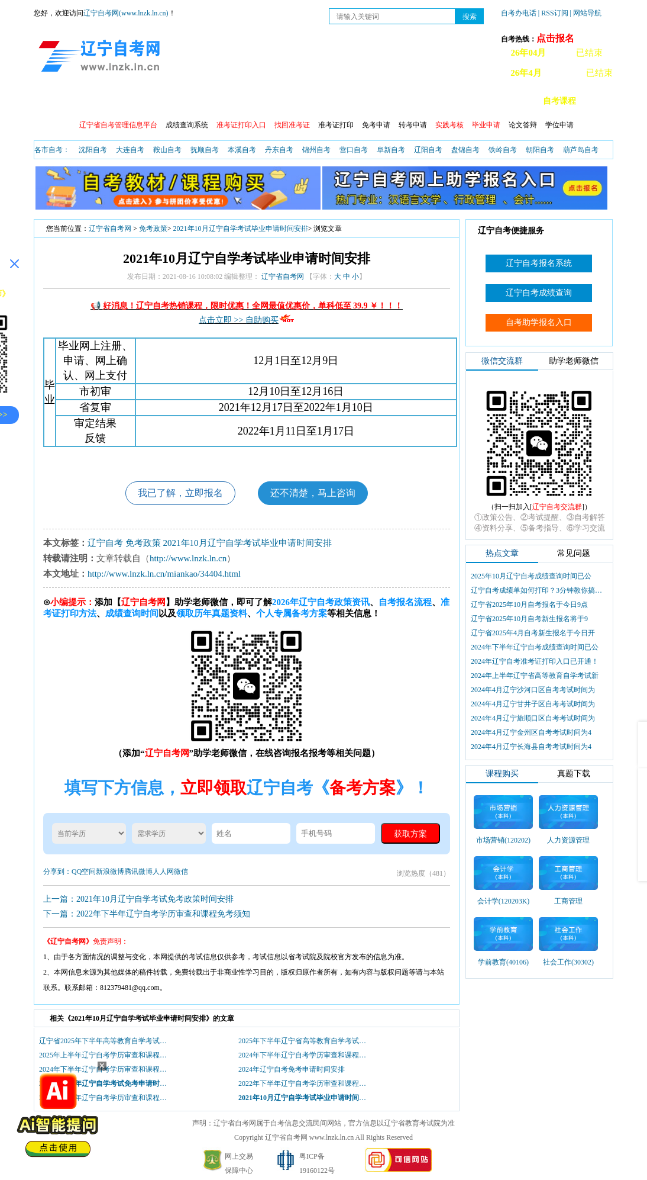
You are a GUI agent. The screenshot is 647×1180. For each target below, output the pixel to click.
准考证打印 (336, 125)
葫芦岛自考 (581, 150)
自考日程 (246, 101)
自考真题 (398, 101)
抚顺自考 (204, 150)
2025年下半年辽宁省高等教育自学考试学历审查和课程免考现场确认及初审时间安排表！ (305, 1041)
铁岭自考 (503, 150)
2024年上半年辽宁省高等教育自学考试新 (535, 675)
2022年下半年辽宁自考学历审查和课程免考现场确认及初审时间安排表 (305, 1083)
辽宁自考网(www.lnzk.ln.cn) (126, 13)
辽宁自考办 (453, 101)
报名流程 (144, 101)
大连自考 (130, 150)
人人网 (163, 871)
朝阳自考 (540, 150)
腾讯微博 (138, 871)
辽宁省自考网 (110, 228)
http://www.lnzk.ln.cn (188, 558)
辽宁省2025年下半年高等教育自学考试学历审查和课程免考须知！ (106, 1041)
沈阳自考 (93, 150)
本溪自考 (242, 150)
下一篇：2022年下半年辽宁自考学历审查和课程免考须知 (146, 913)
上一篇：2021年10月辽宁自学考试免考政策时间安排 (138, 899)
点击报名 (555, 38)
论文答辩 (523, 125)
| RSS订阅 (553, 13)
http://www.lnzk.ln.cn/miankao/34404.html (164, 573)
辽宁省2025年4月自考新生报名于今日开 (533, 633)
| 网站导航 (585, 13)
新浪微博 (110, 871)
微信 (181, 871)
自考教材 (508, 101)
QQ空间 (84, 871)
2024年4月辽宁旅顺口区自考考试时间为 (533, 718)
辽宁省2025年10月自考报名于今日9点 (529, 604)
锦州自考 (316, 150)
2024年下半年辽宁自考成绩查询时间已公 (535, 647)
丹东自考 (279, 150)
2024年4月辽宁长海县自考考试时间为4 (531, 746)
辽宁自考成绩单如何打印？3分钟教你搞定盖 (537, 590)
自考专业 (347, 101)
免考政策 (153, 228)
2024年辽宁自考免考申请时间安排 (291, 1069)
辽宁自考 (105, 543)
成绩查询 (195, 101)
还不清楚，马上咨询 (312, 493)
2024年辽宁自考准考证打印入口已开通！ (535, 661)
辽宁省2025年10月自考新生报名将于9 (529, 619)
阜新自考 (391, 150)
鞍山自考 (167, 150)
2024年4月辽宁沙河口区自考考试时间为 (533, 690)
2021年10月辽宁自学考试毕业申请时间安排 (240, 228)
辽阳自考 (428, 150)
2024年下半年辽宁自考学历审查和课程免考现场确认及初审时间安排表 (305, 1055)
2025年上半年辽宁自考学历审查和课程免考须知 (106, 1055)
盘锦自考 (465, 150)
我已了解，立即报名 (180, 493)
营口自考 (353, 150)
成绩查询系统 (187, 125)
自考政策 (93, 101)
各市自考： (52, 150)
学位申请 (559, 125)
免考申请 (376, 125)
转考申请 (413, 125)
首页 (51, 101)
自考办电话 (518, 13)
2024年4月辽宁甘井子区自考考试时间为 (533, 704)
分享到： (57, 871)
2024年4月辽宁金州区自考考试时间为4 (531, 732)
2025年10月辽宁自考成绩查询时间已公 (531, 576)
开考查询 (296, 101)
